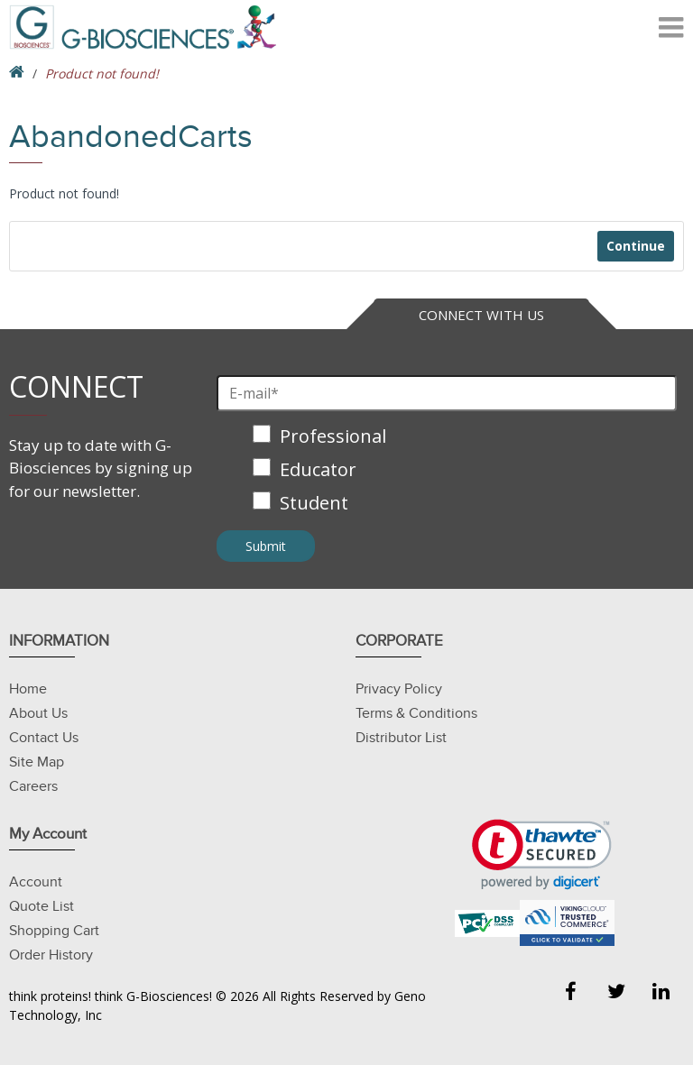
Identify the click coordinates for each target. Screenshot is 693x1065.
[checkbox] (447, 471)
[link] (541, 854)
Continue (635, 245)
